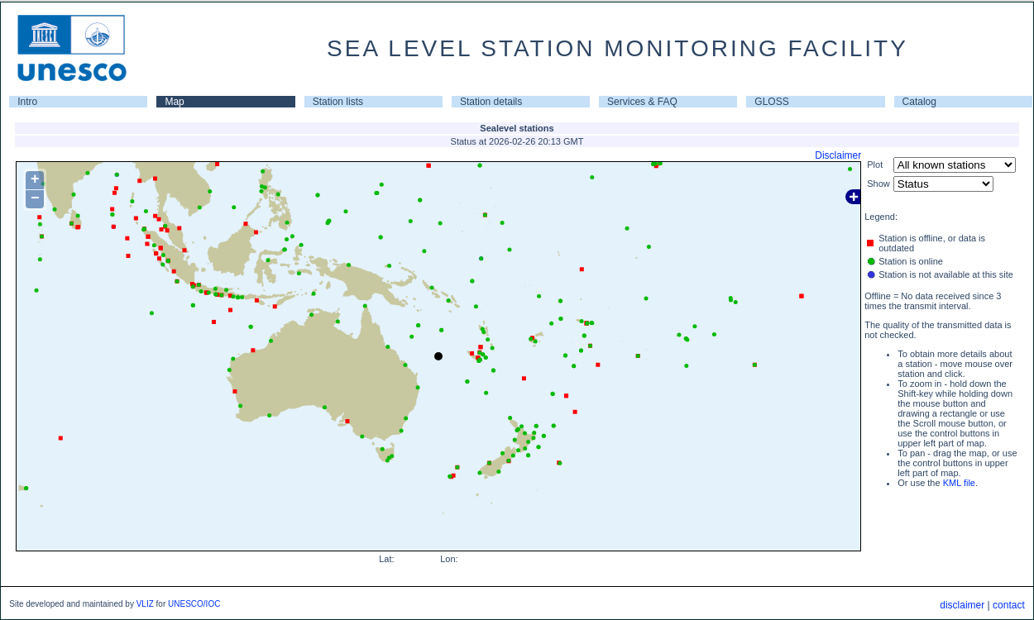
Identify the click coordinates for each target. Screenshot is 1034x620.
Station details (491, 101)
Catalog (919, 101)
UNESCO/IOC (194, 603)
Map (174, 101)
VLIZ (145, 603)
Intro (27, 101)
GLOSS (771, 101)
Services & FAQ (642, 101)
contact (1009, 605)
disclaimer (962, 605)
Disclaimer (838, 155)
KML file (959, 483)
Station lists (338, 101)
